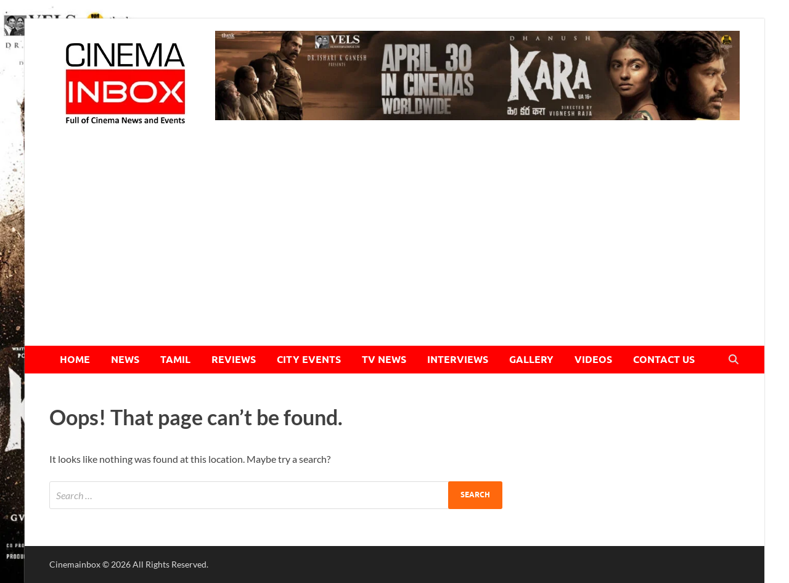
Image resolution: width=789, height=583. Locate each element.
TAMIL (175, 359)
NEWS (125, 359)
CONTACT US (664, 359)
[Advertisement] (394, 253)
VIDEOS (593, 359)
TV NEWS (384, 359)
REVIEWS (233, 359)
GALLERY (531, 359)
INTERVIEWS (457, 359)
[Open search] (733, 360)
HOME (75, 359)
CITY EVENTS (309, 359)
